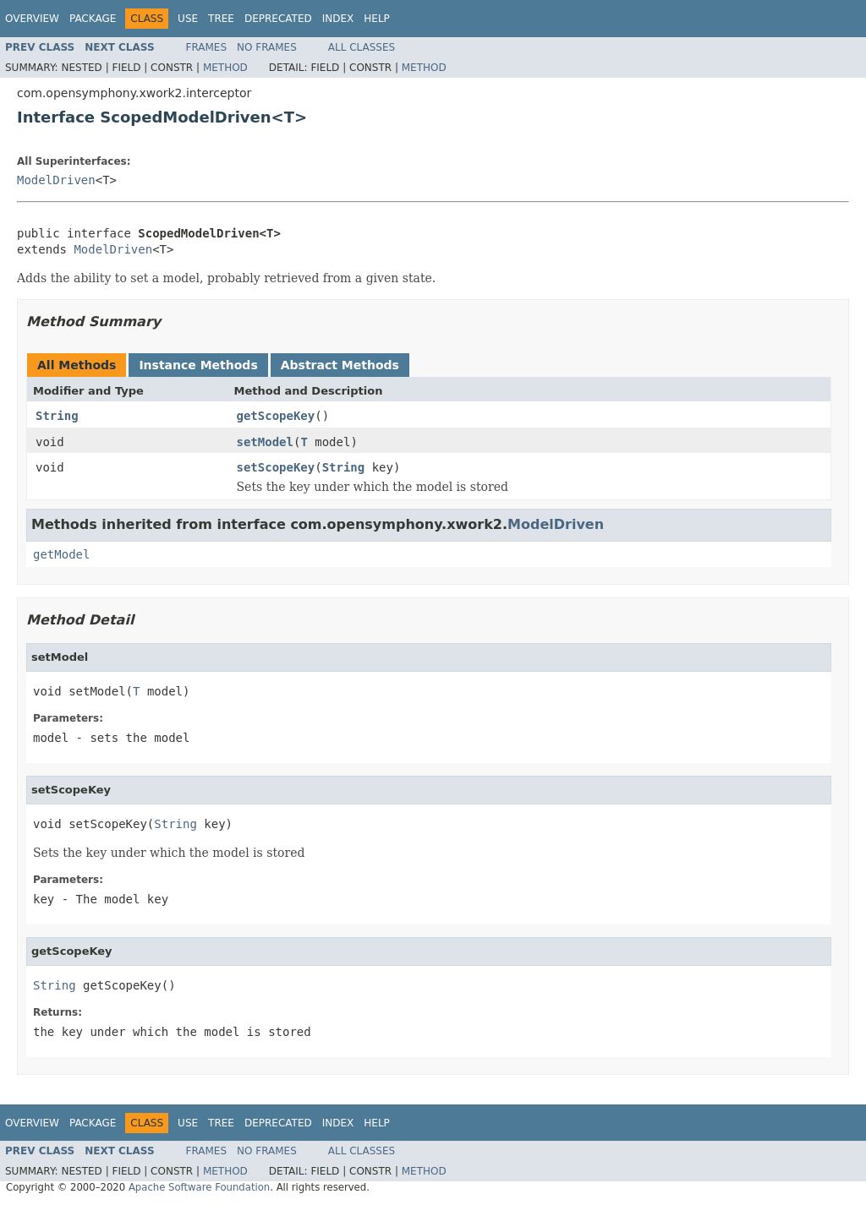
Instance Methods (198, 365)
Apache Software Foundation (199, 1187)
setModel (265, 442)
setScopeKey (276, 467)
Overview (32, 19)
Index (338, 19)
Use (188, 19)
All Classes (361, 47)
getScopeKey (276, 416)
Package (92, 19)
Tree (221, 19)
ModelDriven (56, 180)
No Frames (267, 47)
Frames (206, 47)
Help (377, 19)
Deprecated (278, 19)
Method (225, 68)
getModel (61, 554)
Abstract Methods (340, 365)
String (57, 416)
